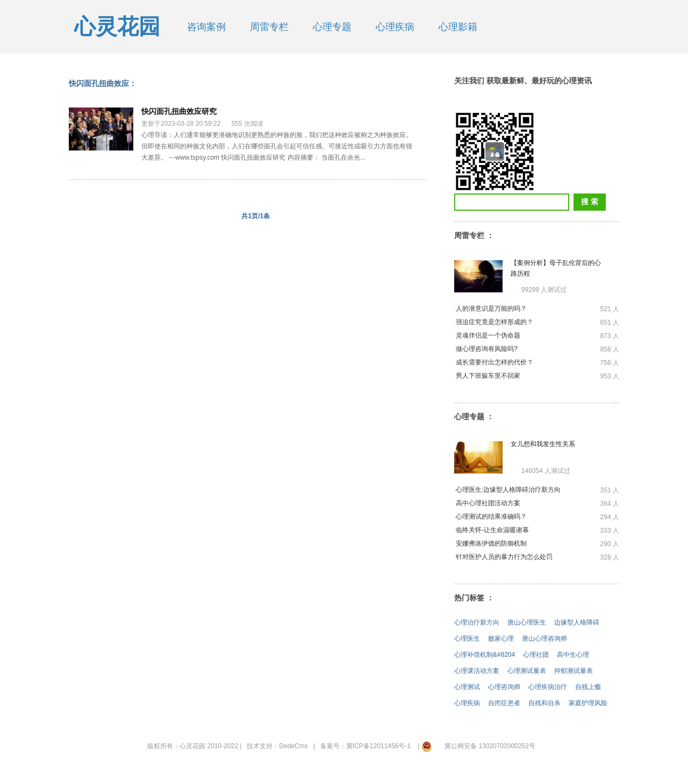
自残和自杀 (544, 703)
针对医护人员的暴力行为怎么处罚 (504, 557)
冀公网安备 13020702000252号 (490, 746)
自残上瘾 (588, 687)
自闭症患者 (504, 703)
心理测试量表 (526, 671)
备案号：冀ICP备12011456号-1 (365, 746)
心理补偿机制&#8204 (484, 654)
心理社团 (536, 654)
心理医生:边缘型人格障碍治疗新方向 (508, 489)
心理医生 (467, 638)
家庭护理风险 (588, 703)
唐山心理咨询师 (544, 638)
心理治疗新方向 (476, 622)
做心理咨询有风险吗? (487, 349)
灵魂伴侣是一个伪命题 (488, 335)
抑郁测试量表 (573, 671)
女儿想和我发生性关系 (543, 444)
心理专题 (332, 26)
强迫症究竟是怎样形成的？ (494, 322)
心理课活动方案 (476, 671)
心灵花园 (117, 27)
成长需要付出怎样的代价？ (494, 362)
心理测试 (467, 687)
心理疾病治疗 (547, 687)
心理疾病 (395, 26)
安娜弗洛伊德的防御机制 (491, 543)
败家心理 (501, 638)
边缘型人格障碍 (576, 622)
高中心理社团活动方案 (488, 503)
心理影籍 (458, 26)
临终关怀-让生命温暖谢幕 (492, 530)
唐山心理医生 (526, 622)
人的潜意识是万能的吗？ (491, 308)
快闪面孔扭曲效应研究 (179, 111)
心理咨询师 (504, 687)
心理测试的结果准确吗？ (491, 516)
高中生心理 (573, 654)
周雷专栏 (269, 26)
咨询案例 (206, 26)
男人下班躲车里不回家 (488, 375)
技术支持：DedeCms (277, 746)
